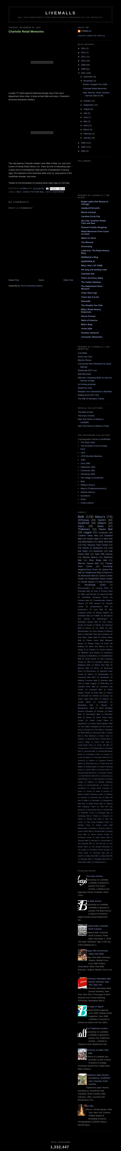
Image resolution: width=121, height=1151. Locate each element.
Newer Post (14, 280)
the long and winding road (94, 269)
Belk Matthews (90, 736)
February (88, 133)
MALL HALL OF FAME (91, 265)
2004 (83, 151)
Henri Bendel (99, 779)
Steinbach (94, 840)
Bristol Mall (106, 739)
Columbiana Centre (93, 754)
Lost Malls (82, 353)
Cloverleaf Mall (89, 751)
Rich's (96, 668)
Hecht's (102, 520)
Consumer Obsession (91, 337)
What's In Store (88, 238)
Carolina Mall (83, 600)
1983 (83, 460)
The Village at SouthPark (92, 478)
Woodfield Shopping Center (95, 597)
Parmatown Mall (93, 714)
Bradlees (81, 739)
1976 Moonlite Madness (91, 456)
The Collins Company (89, 726)
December (89, 76)
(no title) (89, 1106)
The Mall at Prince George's (99, 850)
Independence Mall (99, 606)
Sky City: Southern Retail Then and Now (93, 221)
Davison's (81, 760)
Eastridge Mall (84, 591)
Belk (19, 192)
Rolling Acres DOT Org (88, 395)
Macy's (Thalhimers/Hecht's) (93, 488)
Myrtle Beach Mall (96, 804)
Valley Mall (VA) (106, 856)
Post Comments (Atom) (31, 286)
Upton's (80, 856)
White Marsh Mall (84, 862)
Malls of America (89, 320)
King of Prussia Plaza (103, 591)
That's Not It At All (90, 297)
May (86, 121)
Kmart (80, 791)
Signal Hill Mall (106, 594)
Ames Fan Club (85, 356)
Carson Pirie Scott (101, 742)
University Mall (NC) (87, 677)
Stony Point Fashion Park (101, 723)
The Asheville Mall (85, 843)
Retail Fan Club (85, 388)
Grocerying (86, 246)
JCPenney (83, 520)
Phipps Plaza (93, 643)
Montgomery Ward (86, 708)
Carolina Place (102, 588)
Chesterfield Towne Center (100, 578)
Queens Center (104, 828)
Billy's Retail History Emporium (91, 310)
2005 (83, 147)
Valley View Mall (105, 542)
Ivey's (49, 192)
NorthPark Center (87, 813)
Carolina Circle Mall (86, 686)
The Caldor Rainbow (91, 282)
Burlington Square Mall (88, 622)
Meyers (104, 705)
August (87, 109)
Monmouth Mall (88, 575)
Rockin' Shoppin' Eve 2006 (95, 84)
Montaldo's (96, 800)
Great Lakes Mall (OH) (88, 699)
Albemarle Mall (98, 733)
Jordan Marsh (84, 702)
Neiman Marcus (88, 492)
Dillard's (102, 523)
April (86, 125)
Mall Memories (84, 374)
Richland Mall (100, 831)
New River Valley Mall (87, 637)
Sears (83, 499)
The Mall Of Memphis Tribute (91, 398)
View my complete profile (91, 36)
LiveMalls (60, 13)
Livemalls (86, 31)
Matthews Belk (84, 665)
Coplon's (107, 754)
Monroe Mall (83, 668)
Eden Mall (98, 693)
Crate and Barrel (84, 757)
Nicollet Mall (108, 810)
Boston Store (104, 736)
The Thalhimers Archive (96, 1028)
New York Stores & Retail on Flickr (93, 426)
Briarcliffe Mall (93, 739)
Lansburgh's (103, 702)
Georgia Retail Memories (87, 773)
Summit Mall (105, 840)
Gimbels (95, 696)
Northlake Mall (84, 616)
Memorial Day (96, 797)
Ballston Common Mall (87, 680)
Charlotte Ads (88, 274)
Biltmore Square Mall (88, 563)
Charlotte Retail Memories (26, 31)
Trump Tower (83, 853)
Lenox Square (98, 631)
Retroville (85, 301)
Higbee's (90, 782)
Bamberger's (102, 619)
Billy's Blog (86, 324)
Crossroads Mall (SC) (102, 757)
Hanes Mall (105, 529)
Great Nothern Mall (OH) (90, 776)
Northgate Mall (103, 813)
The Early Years (88, 442)
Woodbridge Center (95, 585)
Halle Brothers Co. (84, 779)
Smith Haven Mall (102, 837)
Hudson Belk (92, 539)
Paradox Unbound (90, 333)
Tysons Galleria (106, 650)
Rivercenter (91, 671)
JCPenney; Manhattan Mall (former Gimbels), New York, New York (98, 981)
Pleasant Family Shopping (94, 227)
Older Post (68, 280)
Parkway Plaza (84, 825)
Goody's (106, 696)
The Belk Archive (85, 412)
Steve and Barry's (97, 646)
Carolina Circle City (90, 216)
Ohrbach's (106, 816)
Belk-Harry (105, 683)
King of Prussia (105, 582)
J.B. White (99, 628)
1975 (83, 452)
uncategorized (98, 862)
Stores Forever (88, 316)
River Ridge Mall (98, 560)
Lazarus (89, 791)
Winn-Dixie (85, 733)
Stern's (91, 674)
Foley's (109, 693)
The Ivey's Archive (86, 416)
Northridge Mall (83, 816)
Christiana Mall (96, 748)
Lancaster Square (102, 662)
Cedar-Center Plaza (85, 745)
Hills (89, 662)
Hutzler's (106, 785)
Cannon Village (84, 742)
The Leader (82, 850)
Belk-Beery (93, 656)
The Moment (87, 242)
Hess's (88, 628)
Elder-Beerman (91, 763)
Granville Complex (105, 773)
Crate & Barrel (87, 503)
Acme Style (86, 328)
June (86, 117)
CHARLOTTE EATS (90, 208)
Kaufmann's (82, 609)
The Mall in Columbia (103, 730)
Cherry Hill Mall (103, 745)
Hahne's (105, 699)
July (86, 113)
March (87, 129)
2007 (83, 73)
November (89, 81)
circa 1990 (85, 463)
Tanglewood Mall (93, 572)
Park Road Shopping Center (98, 822)
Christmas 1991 (88, 470)
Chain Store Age (89, 293)
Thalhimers (84, 529)
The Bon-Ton (101, 843)
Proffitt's (96, 616)
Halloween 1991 (88, 467)
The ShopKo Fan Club (92, 305)
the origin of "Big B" (95, 1006)
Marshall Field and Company (97, 634)
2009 (83, 65)
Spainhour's (82, 723)
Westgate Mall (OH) (102, 859)
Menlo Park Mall (102, 665)
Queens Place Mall (85, 831)
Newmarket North (94, 810)
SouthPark (58, 192)
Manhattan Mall (85, 705)
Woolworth (104, 677)
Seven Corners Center (100, 834)
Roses (88, 717)
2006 (83, 143)
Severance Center (85, 837)
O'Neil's (95, 816)
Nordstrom (85, 496)
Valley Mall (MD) (92, 856)
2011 (83, 56)
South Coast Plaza (99, 720)
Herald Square (88, 582)
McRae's (84, 797)
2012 (83, 52)
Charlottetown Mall (34, 192)
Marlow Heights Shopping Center (90, 794)
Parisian (100, 711)
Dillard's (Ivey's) (88, 485)
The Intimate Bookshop (100, 847)
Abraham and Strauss (90, 653)
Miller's (86, 800)
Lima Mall (98, 609)
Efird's (98, 625)
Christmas (103, 532)
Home (41, 280)
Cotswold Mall (95, 689)
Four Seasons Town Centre (95, 545)
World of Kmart (88, 212)
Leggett (88, 532)
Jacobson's (82, 788)
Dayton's (92, 760)
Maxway (109, 794)
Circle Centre (90, 659)
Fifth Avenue (95, 603)
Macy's (100, 516)
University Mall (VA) (101, 853)
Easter (89, 625)
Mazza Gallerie (102, 613)
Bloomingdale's (84, 588)
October (87, 101)
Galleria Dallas (91, 767)
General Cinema (104, 770)
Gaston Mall (90, 770)
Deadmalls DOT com (87, 370)
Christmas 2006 (88, 474)
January (87, 138)
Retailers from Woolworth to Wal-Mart (95, 391)
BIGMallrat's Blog (89, 257)
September (89, 105)
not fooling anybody (87, 384)
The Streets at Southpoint (90, 548)
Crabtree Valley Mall (88, 535)
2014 (83, 48)
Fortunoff (84, 696)
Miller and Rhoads (88, 594)
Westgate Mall (86, 859)
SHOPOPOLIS (88, 261)
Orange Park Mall (94, 819)
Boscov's (108, 572)
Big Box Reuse (84, 360)
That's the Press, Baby (92, 278)
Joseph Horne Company (99, 788)
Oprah (80, 819)
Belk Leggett (91, 683)
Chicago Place (83, 748)
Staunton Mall (83, 840)
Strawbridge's (103, 674)
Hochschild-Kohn (93, 785)
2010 (83, 61)
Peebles (93, 828)
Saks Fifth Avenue (103, 554)
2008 (83, 69)
